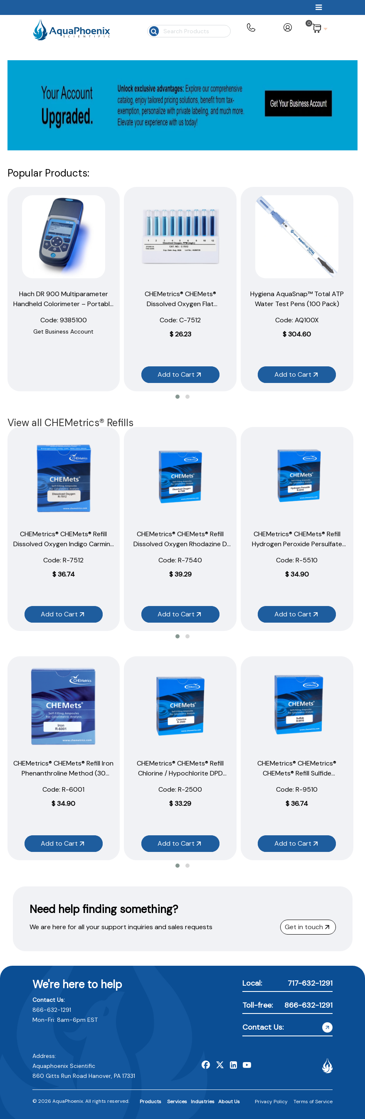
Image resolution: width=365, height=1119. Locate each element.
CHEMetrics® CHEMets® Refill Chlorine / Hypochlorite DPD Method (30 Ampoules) (180, 773)
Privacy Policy (271, 1101)
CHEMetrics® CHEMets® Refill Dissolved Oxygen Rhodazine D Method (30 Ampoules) (180, 544)
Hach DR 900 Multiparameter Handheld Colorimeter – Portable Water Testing (63, 304)
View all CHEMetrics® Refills (70, 422)
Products (150, 1101)
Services (177, 1101)
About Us (229, 1101)
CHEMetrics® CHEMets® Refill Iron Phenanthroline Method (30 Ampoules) (63, 773)
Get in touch (307, 927)
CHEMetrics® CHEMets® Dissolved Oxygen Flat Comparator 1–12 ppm (180, 304)
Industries (203, 1101)
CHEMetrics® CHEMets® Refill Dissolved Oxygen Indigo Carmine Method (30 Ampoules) (63, 544)
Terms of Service (313, 1101)
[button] (177, 397)
